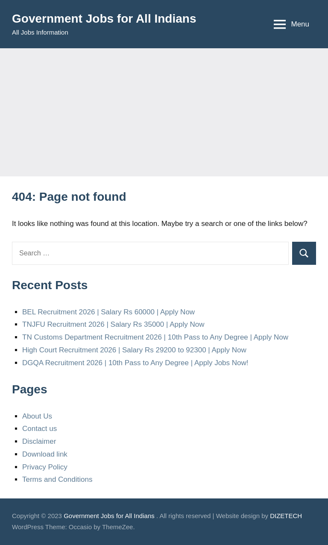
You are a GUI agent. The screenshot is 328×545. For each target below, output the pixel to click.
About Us (37, 416)
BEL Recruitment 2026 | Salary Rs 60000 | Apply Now (108, 312)
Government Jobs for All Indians (104, 18)
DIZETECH (286, 515)
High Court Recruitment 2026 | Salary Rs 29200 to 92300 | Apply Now (134, 350)
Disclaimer (39, 441)
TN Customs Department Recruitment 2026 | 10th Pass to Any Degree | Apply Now (155, 337)
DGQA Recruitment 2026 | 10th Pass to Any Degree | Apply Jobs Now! (135, 363)
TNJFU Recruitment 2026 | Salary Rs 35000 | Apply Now (113, 324)
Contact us (39, 429)
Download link (44, 454)
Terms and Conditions (57, 479)
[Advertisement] (164, 112)
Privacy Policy (44, 467)
